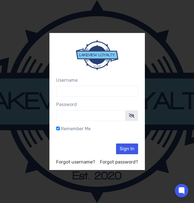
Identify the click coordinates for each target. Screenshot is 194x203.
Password (66, 104)
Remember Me (76, 128)
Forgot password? (119, 162)
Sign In (127, 148)
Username (67, 80)
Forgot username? (75, 162)
